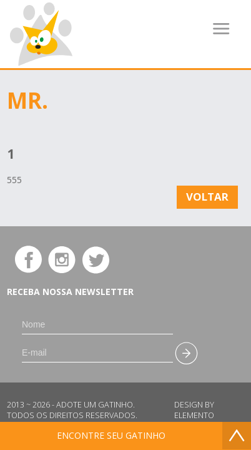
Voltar (207, 196)
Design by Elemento (194, 410)
